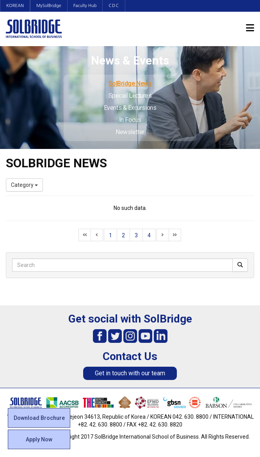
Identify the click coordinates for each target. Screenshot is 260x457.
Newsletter (130, 132)
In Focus (130, 120)
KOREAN (15, 6)
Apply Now (39, 439)
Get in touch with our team (130, 373)
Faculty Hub (85, 6)
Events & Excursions (130, 107)
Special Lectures (130, 95)
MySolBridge (48, 6)
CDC (114, 6)
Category (24, 185)
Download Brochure (39, 418)
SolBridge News (130, 83)
